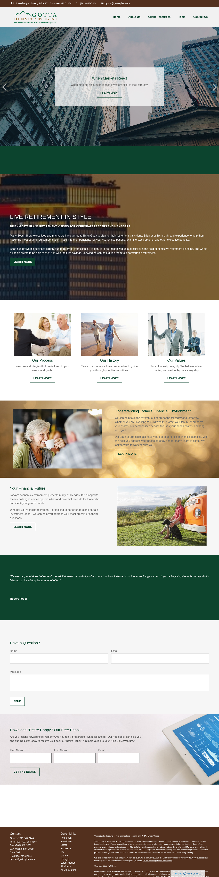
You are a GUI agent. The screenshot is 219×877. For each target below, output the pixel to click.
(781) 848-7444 (86, 3)
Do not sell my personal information (157, 861)
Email (114, 650)
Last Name (60, 750)
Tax (62, 852)
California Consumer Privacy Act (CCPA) (180, 858)
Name (13, 650)
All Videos (66, 866)
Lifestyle (65, 859)
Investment (66, 841)
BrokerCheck (153, 836)
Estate (64, 845)
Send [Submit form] (17, 701)
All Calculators (68, 870)
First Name (16, 750)
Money (64, 855)
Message (15, 671)
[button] (117, 17)
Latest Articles (68, 862)
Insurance (66, 848)
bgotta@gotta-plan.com (115, 3)
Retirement (66, 837)
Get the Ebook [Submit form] (25, 771)
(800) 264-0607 (29, 841)
